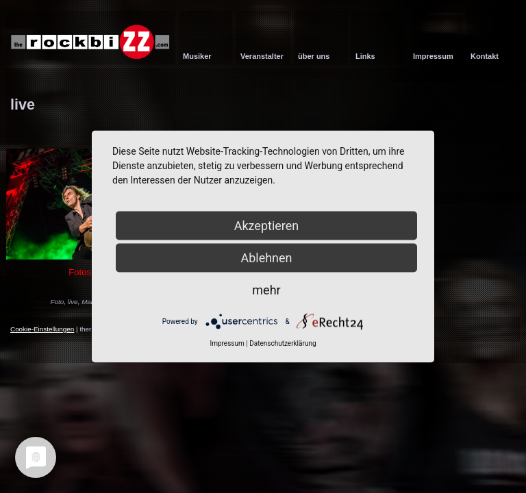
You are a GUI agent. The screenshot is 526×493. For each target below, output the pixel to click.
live (73, 301)
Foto (57, 301)
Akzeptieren (266, 225)
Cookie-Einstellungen (42, 329)
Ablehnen (266, 258)
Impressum (227, 343)
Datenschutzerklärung (282, 343)
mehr (266, 290)
